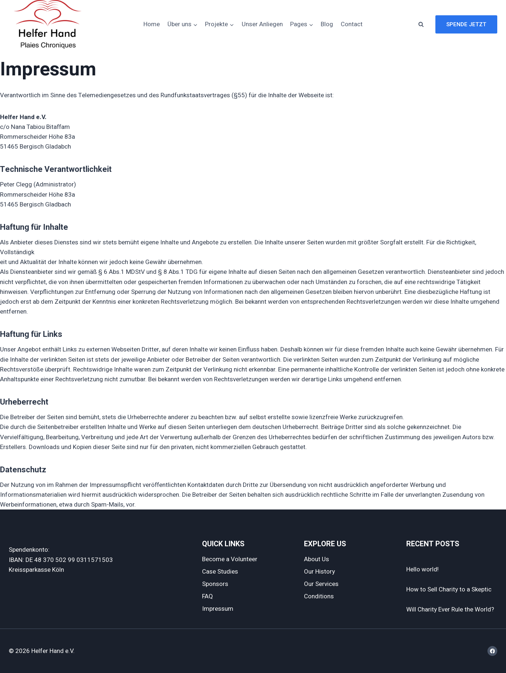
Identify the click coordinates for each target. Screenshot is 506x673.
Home (151, 24)
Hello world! (422, 569)
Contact (352, 24)
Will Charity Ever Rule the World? (450, 609)
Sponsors (215, 584)
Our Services (321, 584)
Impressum (217, 608)
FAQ (207, 596)
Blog (327, 24)
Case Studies (220, 571)
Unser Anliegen (262, 24)
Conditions (319, 596)
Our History (319, 571)
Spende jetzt (466, 24)
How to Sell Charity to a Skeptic (448, 589)
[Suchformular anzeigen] (420, 24)
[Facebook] (492, 651)
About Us (316, 559)
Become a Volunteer (229, 559)
